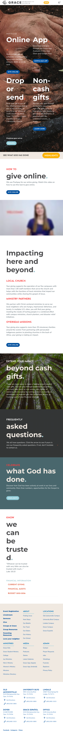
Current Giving (16, 585)
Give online (13, 72)
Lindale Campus (48, 623)
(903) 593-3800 (11, 704)
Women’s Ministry (9, 667)
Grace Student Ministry (11, 652)
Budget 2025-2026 (16, 593)
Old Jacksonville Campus (51, 616)
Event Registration (11, 611)
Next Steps (27, 619)
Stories (25, 655)
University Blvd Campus (51, 619)
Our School (26, 638)
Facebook (6, 730)
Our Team (26, 627)
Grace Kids (6, 648)
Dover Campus (48, 627)
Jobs (44, 655)
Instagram (14, 730)
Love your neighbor (11, 639)
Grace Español (48, 631)
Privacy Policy (47, 670)
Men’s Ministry (8, 663)
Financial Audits (17, 589)
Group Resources (10, 629)
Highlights (51, 156)
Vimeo (21, 730)
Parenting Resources (7, 634)
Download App (40, 61)
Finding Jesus (27, 616)
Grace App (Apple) (29, 663)
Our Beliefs (27, 623)
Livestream (8, 615)
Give (46, 2)
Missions (6, 670)
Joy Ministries (7, 659)
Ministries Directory (9, 674)
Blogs (25, 648)
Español (11, 143)
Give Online (13, 192)
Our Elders (26, 631)
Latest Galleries (28, 659)
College (5, 655)
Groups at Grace (10, 626)
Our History (27, 634)
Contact (45, 648)
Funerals (46, 663)
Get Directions (10, 700)
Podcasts (26, 652)
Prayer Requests (48, 652)
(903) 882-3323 (51, 701)
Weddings (46, 659)
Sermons (6, 618)
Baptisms (46, 667)
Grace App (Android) (30, 667)
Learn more (39, 129)
